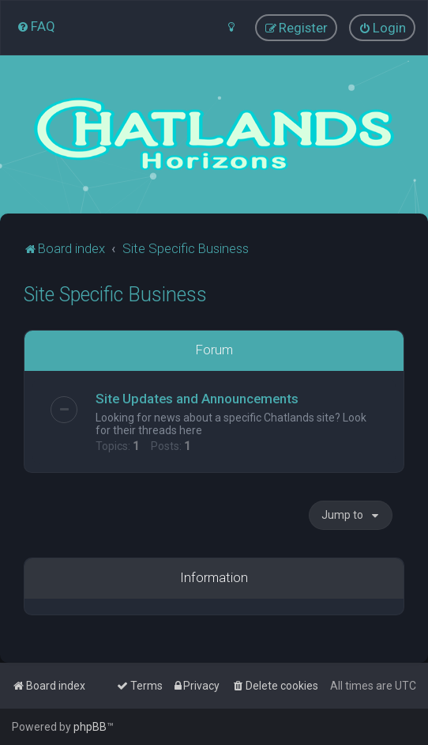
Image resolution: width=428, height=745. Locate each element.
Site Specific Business (115, 293)
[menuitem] (36, 26)
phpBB (90, 726)
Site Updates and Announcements (197, 398)
